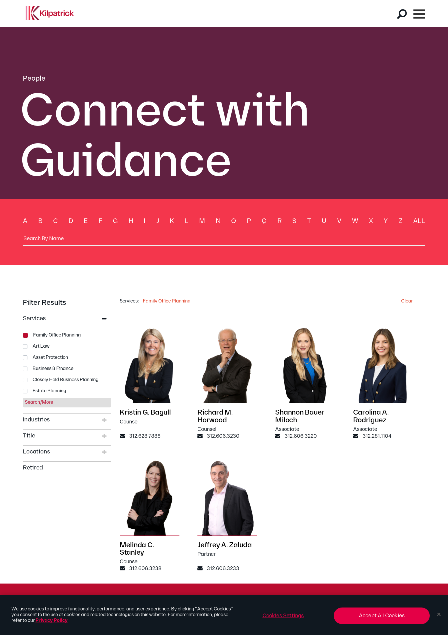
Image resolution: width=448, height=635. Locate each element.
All (419, 221)
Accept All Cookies (382, 618)
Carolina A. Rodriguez (371, 417)
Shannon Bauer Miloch (299, 417)
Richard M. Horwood (215, 417)
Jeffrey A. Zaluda (224, 546)
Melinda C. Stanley (137, 549)
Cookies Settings (283, 618)
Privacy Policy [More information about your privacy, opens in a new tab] (51, 623)
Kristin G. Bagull (145, 413)
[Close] (439, 617)
